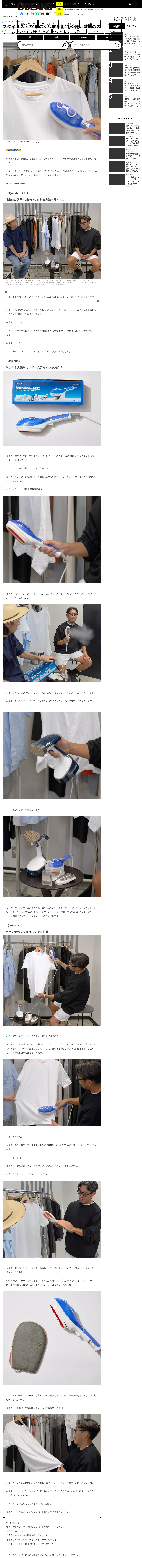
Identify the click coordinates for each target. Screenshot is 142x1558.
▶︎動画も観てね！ (14, 151)
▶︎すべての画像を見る (16, 184)
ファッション (14, 12)
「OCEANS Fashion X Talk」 (20, 142)
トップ (5, 12)
